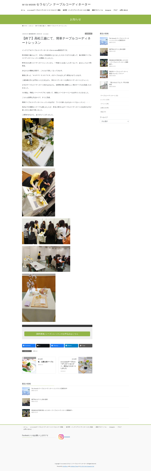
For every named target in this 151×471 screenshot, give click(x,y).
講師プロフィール (101, 427)
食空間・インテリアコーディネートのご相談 (79, 427)
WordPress (65, 466)
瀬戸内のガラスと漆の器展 (117, 49)
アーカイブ (104, 117)
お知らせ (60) (105, 107)
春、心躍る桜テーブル (45, 362)
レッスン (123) (105, 99)
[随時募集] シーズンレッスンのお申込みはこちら (57, 334)
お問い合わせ (27, 429)
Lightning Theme (74, 466)
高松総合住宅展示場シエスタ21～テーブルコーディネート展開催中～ (118, 62)
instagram (112, 427)
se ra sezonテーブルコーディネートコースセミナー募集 (46, 427)
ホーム (25, 427)
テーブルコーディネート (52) (109, 95)
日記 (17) (103, 112)
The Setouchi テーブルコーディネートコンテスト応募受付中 (49, 388)
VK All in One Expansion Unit (87, 466)
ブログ (119, 427)
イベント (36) (105, 103)
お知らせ (88, 33)
